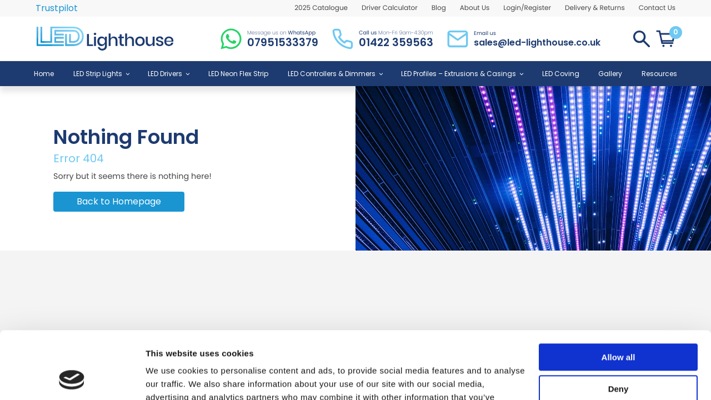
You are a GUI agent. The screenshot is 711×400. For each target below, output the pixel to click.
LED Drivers (168, 73)
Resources (659, 73)
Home (44, 73)
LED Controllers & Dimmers (335, 73)
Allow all (618, 294)
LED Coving (560, 73)
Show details (171, 378)
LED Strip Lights (101, 73)
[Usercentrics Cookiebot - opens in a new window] (72, 378)
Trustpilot (57, 8)
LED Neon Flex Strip (238, 73)
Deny (618, 325)
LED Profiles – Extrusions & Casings (462, 73)
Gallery (610, 73)
